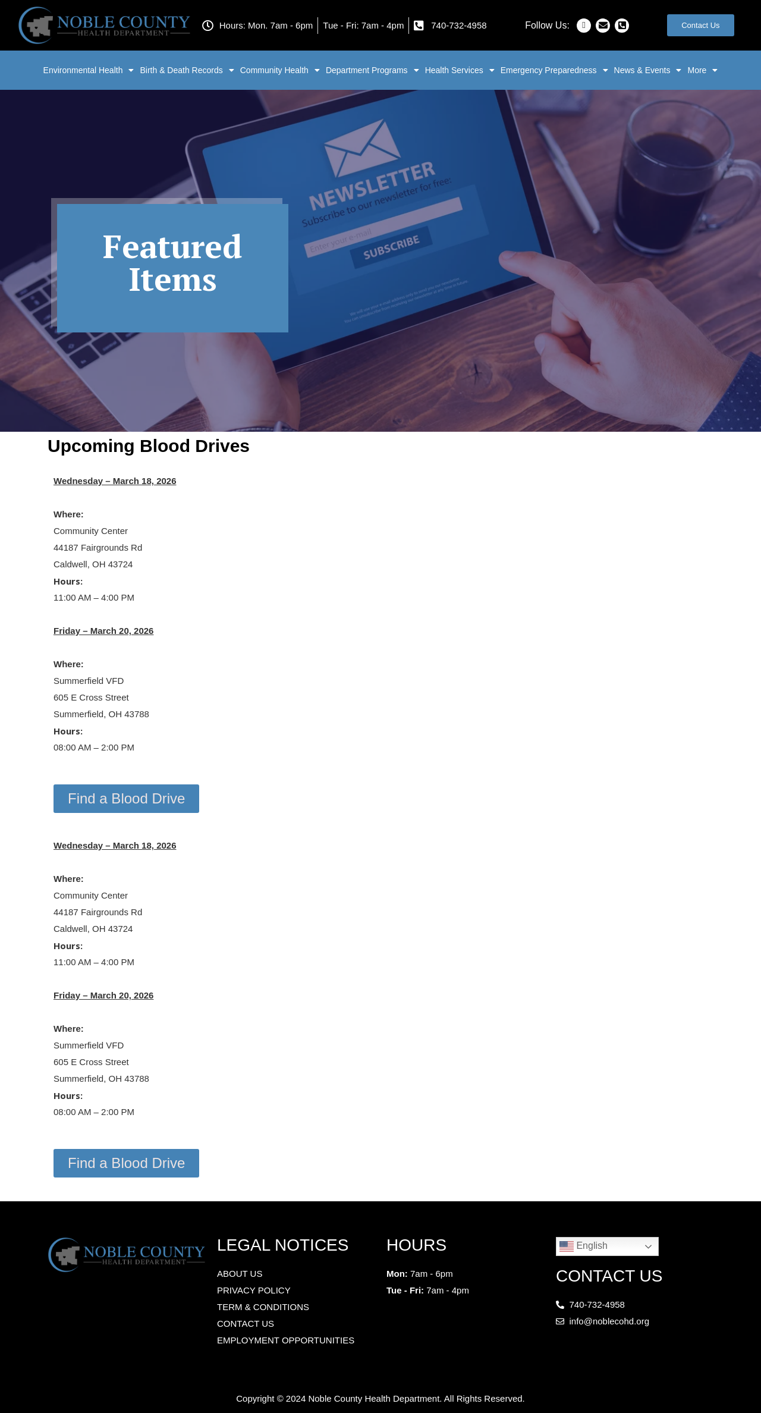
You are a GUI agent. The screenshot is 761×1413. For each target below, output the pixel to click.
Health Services (460, 70)
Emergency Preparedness (554, 70)
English (583, 1246)
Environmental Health (88, 70)
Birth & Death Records (187, 70)
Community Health (280, 70)
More (702, 70)
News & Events (648, 70)
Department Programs (372, 70)
